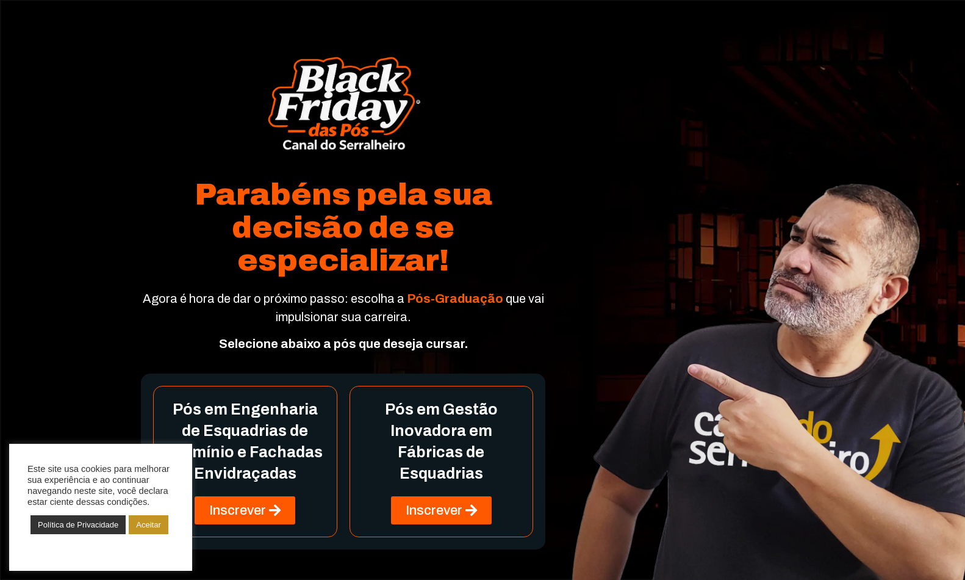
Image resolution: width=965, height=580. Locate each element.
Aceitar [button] (148, 524)
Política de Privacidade (78, 524)
